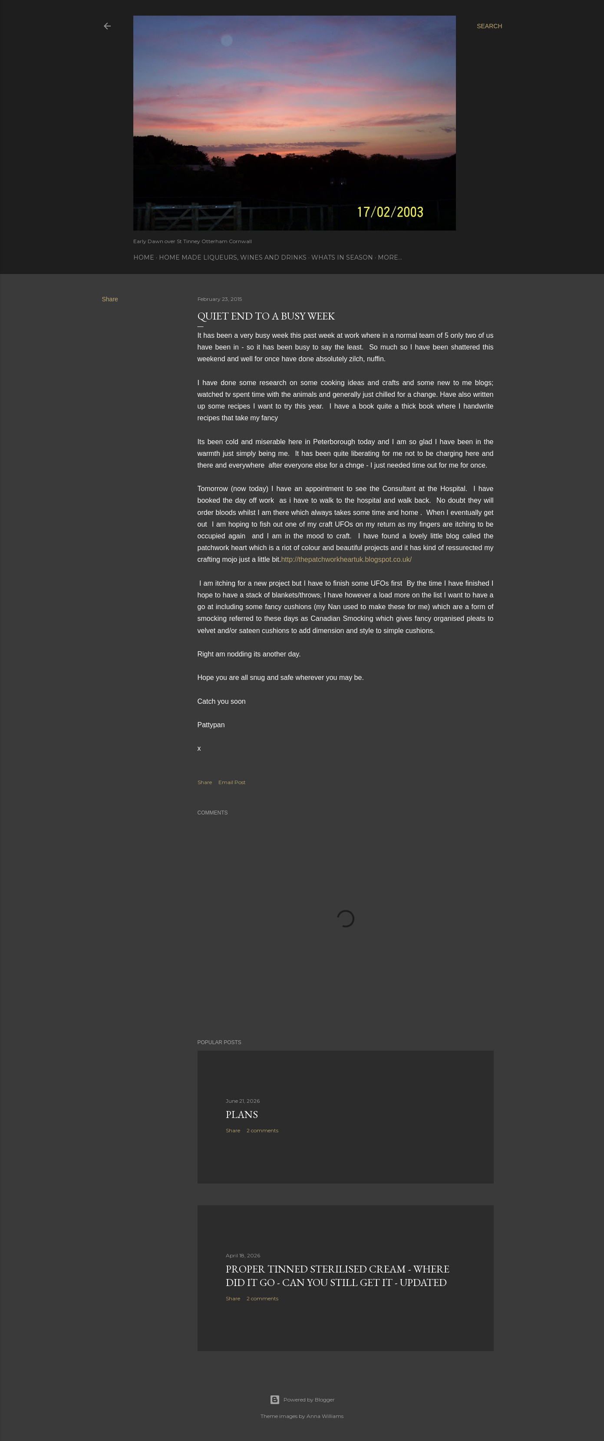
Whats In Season (342, 257)
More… (390, 257)
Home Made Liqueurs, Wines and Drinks (233, 257)
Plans (242, 1114)
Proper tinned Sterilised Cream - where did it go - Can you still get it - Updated (337, 1275)
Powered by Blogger (302, 1400)
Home (143, 257)
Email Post (232, 782)
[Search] (489, 26)
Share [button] (110, 299)
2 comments (262, 1130)
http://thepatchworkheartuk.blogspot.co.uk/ (346, 559)
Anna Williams (325, 1416)
